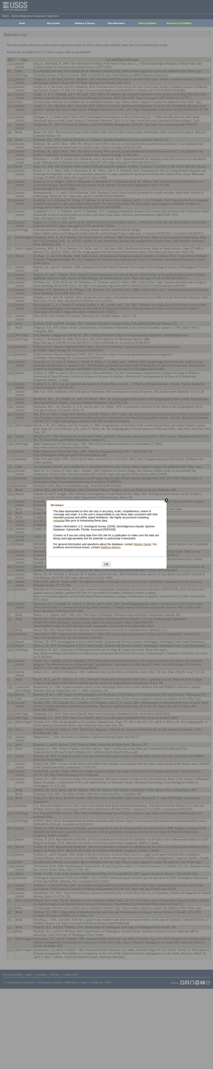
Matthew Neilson (110, 547)
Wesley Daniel (142, 544)
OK (106, 564)
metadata (58, 520)
